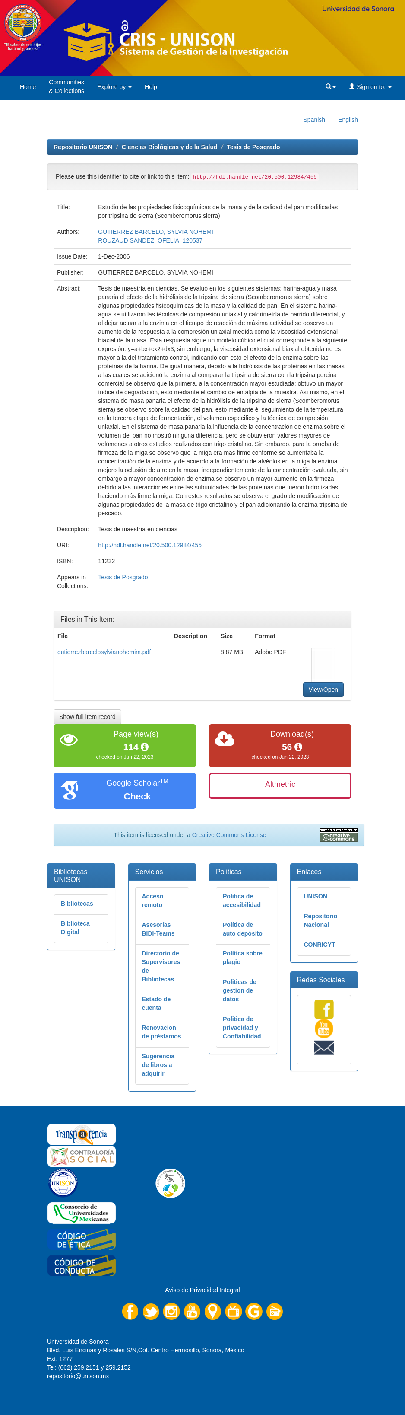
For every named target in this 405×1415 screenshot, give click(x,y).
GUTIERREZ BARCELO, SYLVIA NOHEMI (155, 231)
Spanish (314, 119)
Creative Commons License (229, 834)
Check (137, 796)
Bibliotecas (77, 903)
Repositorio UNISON (83, 147)
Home (28, 86)
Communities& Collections (66, 86)
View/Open (323, 689)
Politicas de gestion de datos (239, 990)
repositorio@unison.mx (78, 1376)
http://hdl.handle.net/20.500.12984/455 (150, 545)
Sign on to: (370, 86)
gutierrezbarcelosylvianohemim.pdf (104, 651)
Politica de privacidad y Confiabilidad (242, 1028)
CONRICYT (319, 944)
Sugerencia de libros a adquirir (158, 1065)
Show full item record (87, 716)
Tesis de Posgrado (253, 147)
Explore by (114, 86)
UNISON (315, 896)
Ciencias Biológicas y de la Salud (170, 147)
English (348, 119)
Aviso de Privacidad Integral (202, 1290)
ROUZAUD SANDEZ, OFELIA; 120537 (150, 240)
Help (151, 86)
